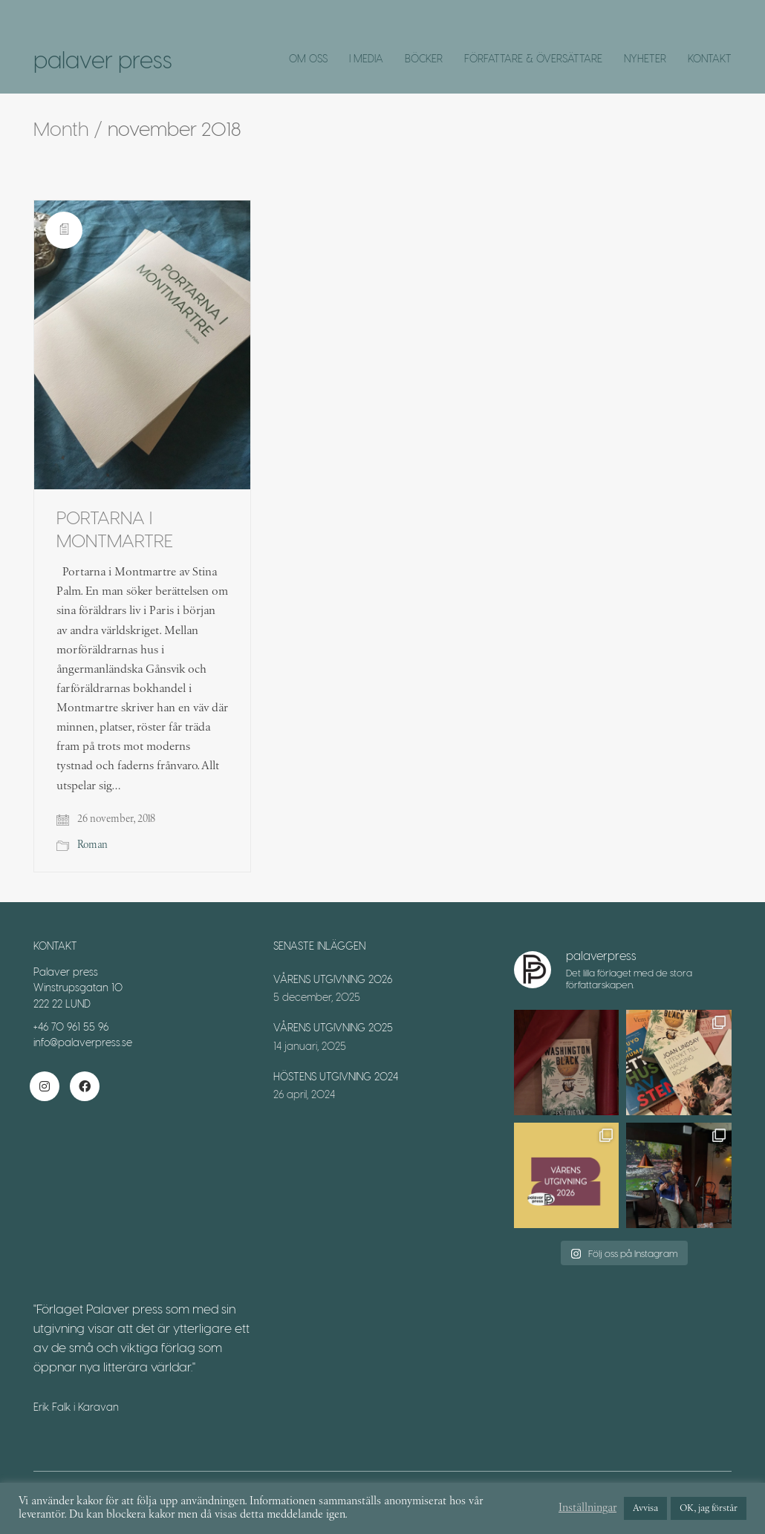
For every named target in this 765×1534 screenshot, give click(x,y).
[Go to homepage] (102, 60)
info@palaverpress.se (82, 1042)
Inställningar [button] (587, 1508)
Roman (92, 845)
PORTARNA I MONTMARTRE (114, 528)
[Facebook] (85, 1086)
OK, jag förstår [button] (709, 1508)
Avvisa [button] (645, 1508)
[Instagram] (44, 1086)
